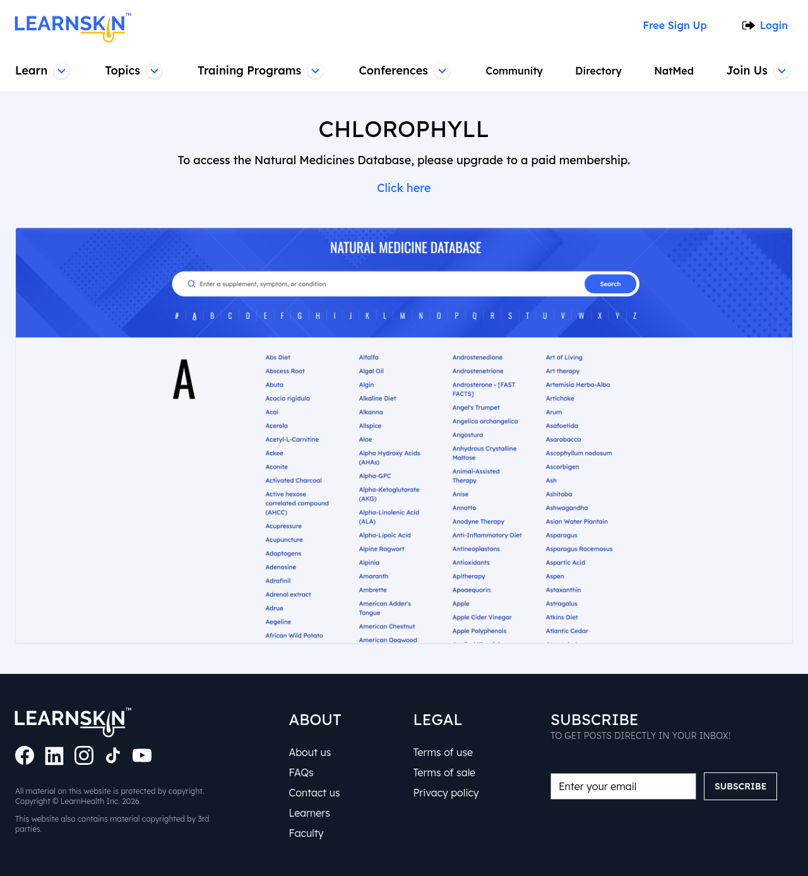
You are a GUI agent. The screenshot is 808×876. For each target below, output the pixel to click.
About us (309, 752)
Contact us (314, 792)
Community (516, 70)
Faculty (305, 833)
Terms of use (443, 752)
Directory (600, 70)
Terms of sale (444, 772)
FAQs (301, 772)
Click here (404, 188)
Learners (309, 813)
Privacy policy (446, 792)
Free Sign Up (673, 25)
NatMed (675, 70)
